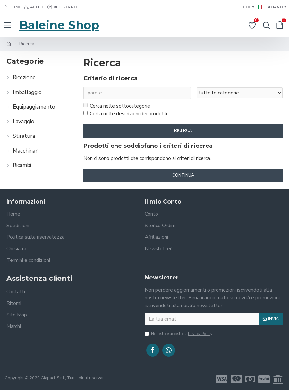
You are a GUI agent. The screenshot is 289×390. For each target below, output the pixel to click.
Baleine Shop (59, 25)
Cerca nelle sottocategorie (116, 106)
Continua (183, 175)
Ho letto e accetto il (179, 334)
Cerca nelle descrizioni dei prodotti (125, 114)
